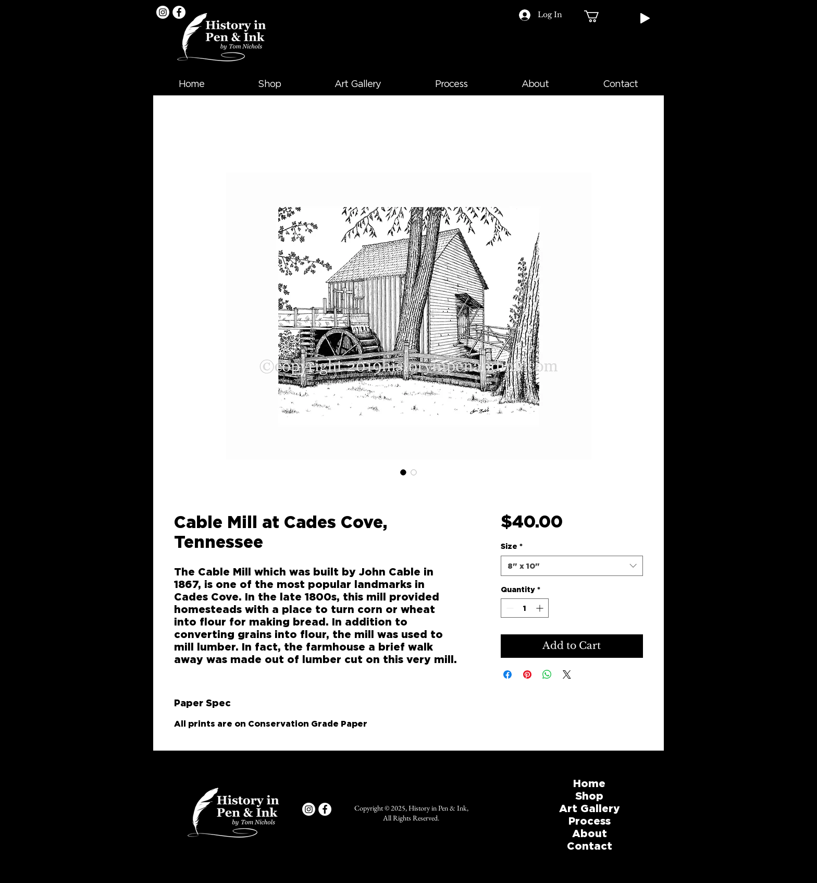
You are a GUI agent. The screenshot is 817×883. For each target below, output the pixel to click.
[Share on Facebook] (507, 674)
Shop (589, 795)
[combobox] (572, 566)
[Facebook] (178, 12)
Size (512, 546)
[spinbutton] (524, 608)
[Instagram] (162, 12)
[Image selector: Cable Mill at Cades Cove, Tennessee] (403, 472)
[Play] (645, 18)
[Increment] (540, 608)
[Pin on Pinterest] (527, 674)
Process (589, 820)
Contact (589, 845)
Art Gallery (589, 808)
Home (589, 783)
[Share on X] (567, 674)
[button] (598, 16)
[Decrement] (508, 608)
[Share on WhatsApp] (547, 674)
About (589, 833)
